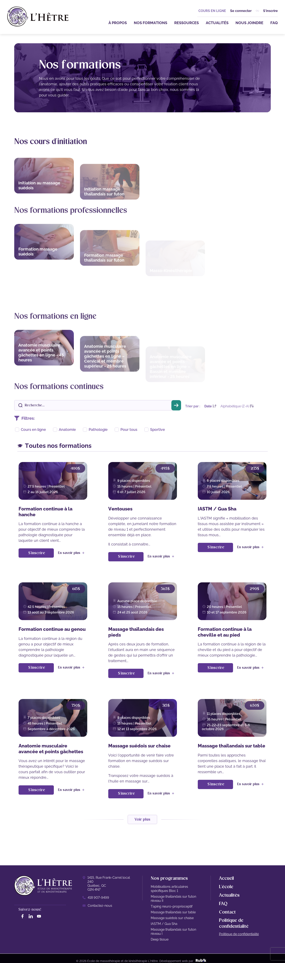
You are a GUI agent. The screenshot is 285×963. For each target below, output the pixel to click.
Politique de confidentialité (239, 934)
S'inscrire (270, 11)
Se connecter (241, 11)
